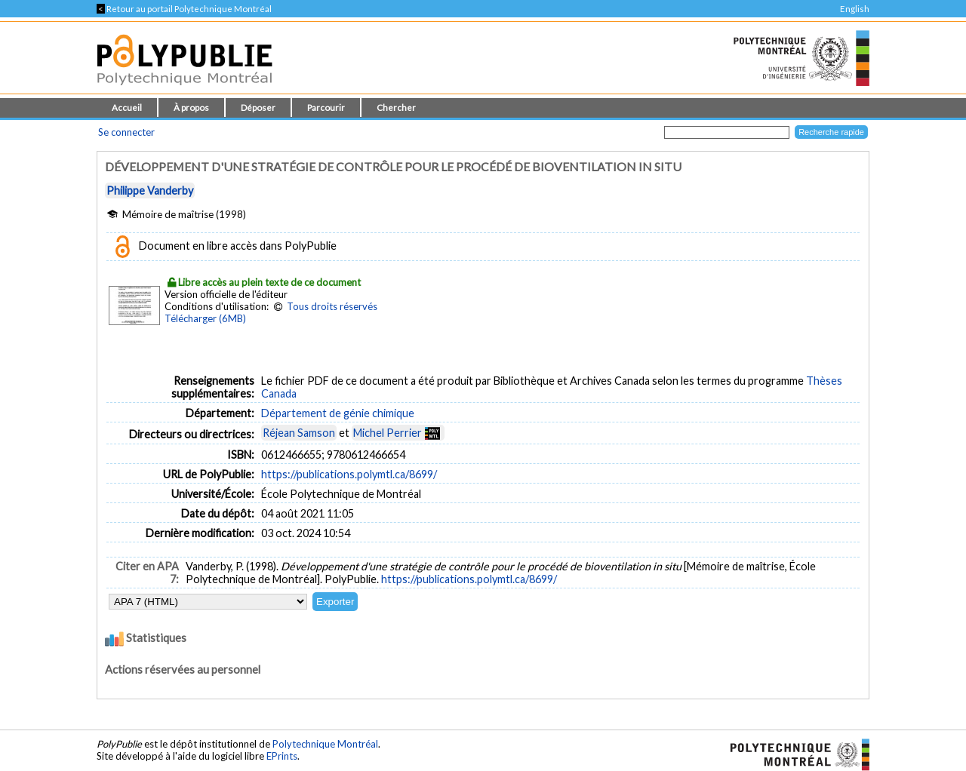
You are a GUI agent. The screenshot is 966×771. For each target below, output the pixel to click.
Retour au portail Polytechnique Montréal (184, 9)
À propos (191, 107)
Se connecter (126, 132)
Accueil (127, 107)
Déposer (258, 107)
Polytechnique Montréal (325, 744)
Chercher (396, 107)
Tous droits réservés (332, 306)
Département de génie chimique (337, 413)
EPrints (281, 756)
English (854, 9)
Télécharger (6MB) (205, 318)
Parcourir (326, 107)
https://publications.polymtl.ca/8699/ (349, 474)
